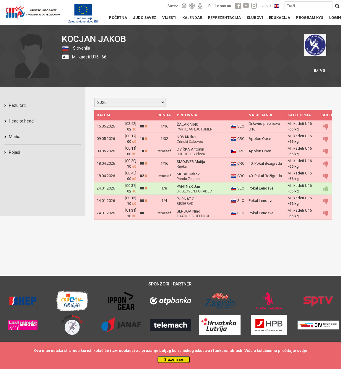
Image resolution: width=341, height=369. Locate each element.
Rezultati (17, 105)
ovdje (302, 350)
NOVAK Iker (187, 137)
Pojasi (14, 152)
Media (14, 136)
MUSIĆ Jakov (188, 174)
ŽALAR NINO (188, 124)
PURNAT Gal (187, 199)
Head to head (21, 121)
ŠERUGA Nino (188, 211)
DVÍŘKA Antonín (190, 149)
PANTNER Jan (188, 186)
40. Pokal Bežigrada (265, 163)
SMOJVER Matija (191, 161)
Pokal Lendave (261, 188)
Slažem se (173, 359)
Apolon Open (260, 138)
